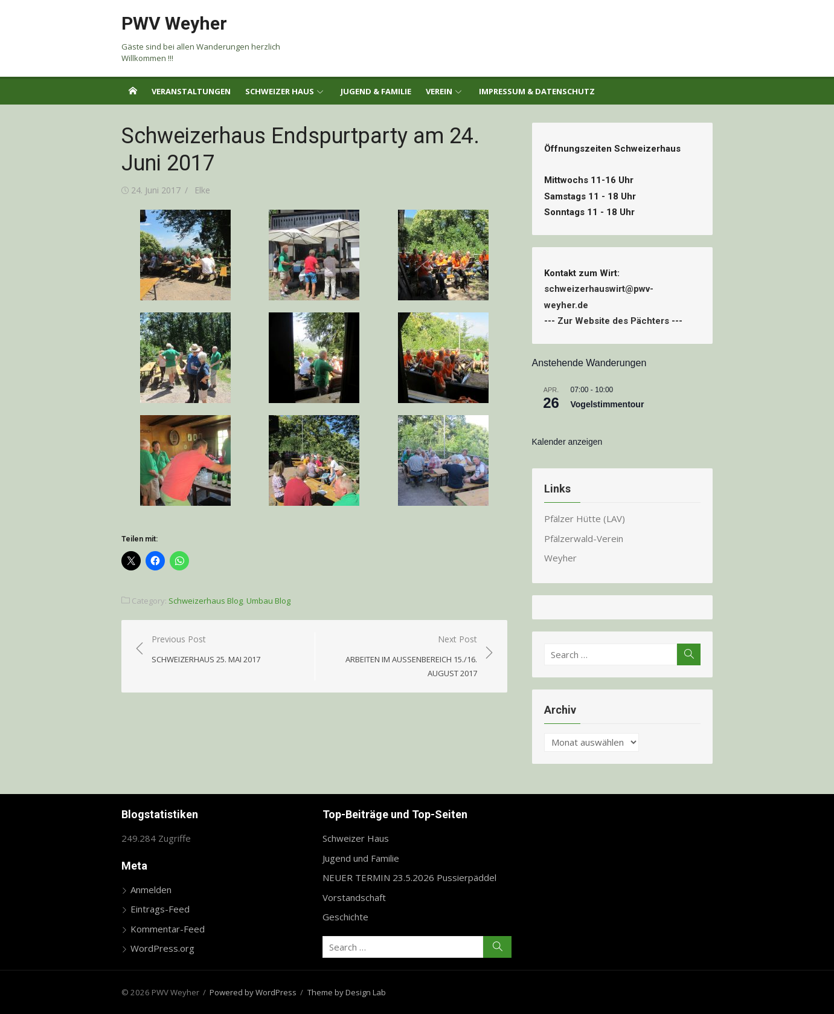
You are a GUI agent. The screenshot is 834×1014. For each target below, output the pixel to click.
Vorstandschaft (354, 897)
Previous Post (206, 650)
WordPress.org (162, 948)
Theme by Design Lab (346, 992)
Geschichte (345, 917)
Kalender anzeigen (567, 442)
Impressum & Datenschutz (537, 91)
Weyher (560, 558)
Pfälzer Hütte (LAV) (584, 518)
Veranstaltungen (191, 91)
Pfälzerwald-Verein (583, 538)
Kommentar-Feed (167, 929)
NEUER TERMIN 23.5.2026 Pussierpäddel (409, 877)
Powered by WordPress (253, 992)
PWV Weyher (174, 23)
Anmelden (151, 889)
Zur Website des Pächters (613, 320)
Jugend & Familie (376, 91)
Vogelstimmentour (607, 404)
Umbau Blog (268, 600)
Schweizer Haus (279, 91)
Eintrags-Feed (160, 909)
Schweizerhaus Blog (205, 600)
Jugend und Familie (360, 858)
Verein (439, 91)
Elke (202, 190)
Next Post (402, 656)
